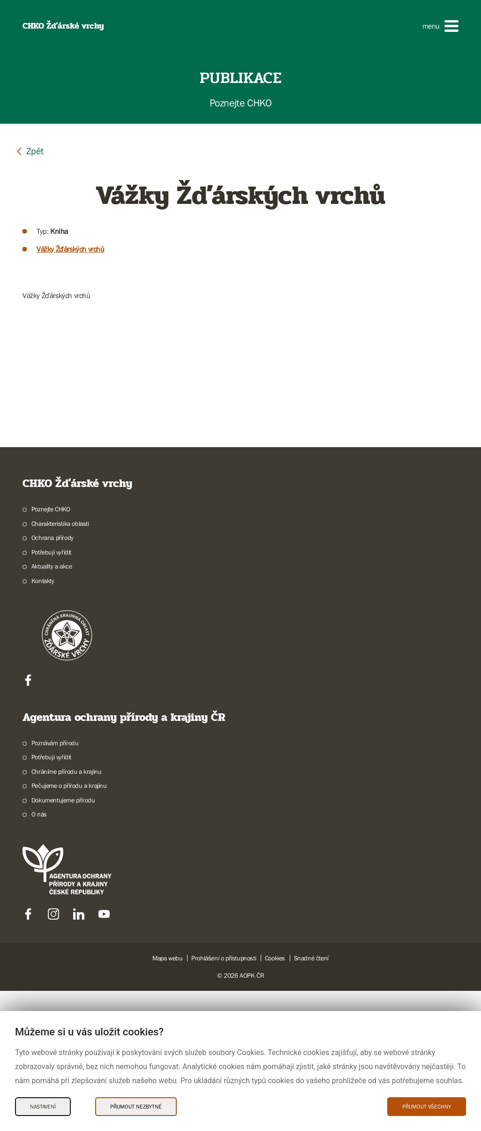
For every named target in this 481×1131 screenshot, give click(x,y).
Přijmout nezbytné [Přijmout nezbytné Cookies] (136, 1106)
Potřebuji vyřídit (51, 692)
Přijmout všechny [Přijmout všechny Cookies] (426, 1106)
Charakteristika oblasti (60, 663)
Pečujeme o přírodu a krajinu (69, 925)
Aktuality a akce (51, 706)
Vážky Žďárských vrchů (71, 249)
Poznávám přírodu (55, 883)
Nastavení (43, 1106)
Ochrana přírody (52, 678)
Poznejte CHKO (50, 649)
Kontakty (42, 721)
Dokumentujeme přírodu (63, 940)
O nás (39, 954)
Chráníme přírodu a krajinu (66, 911)
